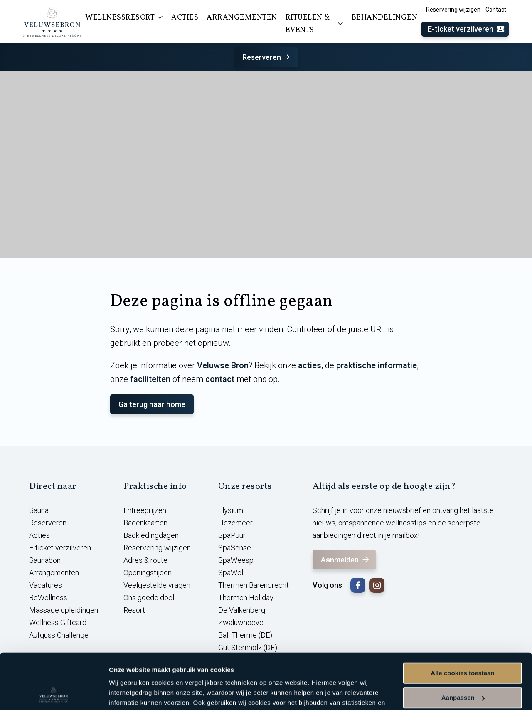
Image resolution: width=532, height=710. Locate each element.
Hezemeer (235, 522)
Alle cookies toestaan (462, 621)
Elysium (230, 510)
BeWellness (48, 597)
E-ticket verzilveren (466, 29)
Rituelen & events (314, 23)
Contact (495, 9)
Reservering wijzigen (453, 9)
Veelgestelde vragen (156, 585)
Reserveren (267, 57)
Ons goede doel (148, 597)
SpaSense (234, 547)
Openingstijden (147, 572)
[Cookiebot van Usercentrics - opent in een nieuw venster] (53, 694)
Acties (39, 535)
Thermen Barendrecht (253, 585)
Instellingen (126, 693)
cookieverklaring (194, 670)
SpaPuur (232, 535)
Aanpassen (463, 645)
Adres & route (145, 560)
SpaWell (231, 572)
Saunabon (45, 560)
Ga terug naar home (151, 404)
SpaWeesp (236, 560)
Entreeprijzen (144, 510)
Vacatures (45, 585)
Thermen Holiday (245, 597)
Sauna (39, 510)
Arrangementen (54, 572)
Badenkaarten (145, 522)
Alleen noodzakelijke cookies (462, 669)
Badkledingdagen (151, 535)
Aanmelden (345, 559)
